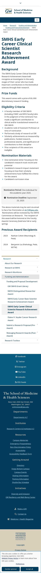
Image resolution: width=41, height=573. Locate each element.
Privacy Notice (20, 550)
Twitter (21, 361)
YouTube (22, 372)
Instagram (21, 366)
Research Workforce (13, 272)
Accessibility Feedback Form (20, 454)
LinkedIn (21, 377)
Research (13, 25)
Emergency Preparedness (20, 444)
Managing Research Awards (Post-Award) (21, 334)
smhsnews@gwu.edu (20, 407)
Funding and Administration (28, 25)
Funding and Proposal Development (17, 28)
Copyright (20, 545)
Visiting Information (20, 476)
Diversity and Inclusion (20, 494)
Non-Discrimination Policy (20, 447)
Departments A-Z (20, 417)
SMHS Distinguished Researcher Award (21, 292)
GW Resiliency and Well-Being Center (20, 497)
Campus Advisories (20, 440)
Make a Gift (22, 509)
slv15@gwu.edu (31, 210)
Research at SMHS (12, 268)
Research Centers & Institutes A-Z (20, 429)
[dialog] (20, 562)
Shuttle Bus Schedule (20, 482)
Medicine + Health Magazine (22, 519)
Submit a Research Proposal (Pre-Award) (21, 326)
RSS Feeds (21, 382)
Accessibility (20, 450)
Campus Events (20, 472)
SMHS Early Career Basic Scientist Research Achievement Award (22, 300)
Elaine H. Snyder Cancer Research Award (22, 318)
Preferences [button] (20, 564)
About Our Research (13, 263)
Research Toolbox (12, 340)
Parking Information (20, 479)
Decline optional (11, 569)
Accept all (29, 569)
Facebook (21, 356)
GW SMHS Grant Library (18, 286)
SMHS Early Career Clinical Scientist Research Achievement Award (22, 309)
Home (5, 25)
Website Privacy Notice (10, 558)
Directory (20, 465)
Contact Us (22, 514)
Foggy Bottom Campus (21, 469)
